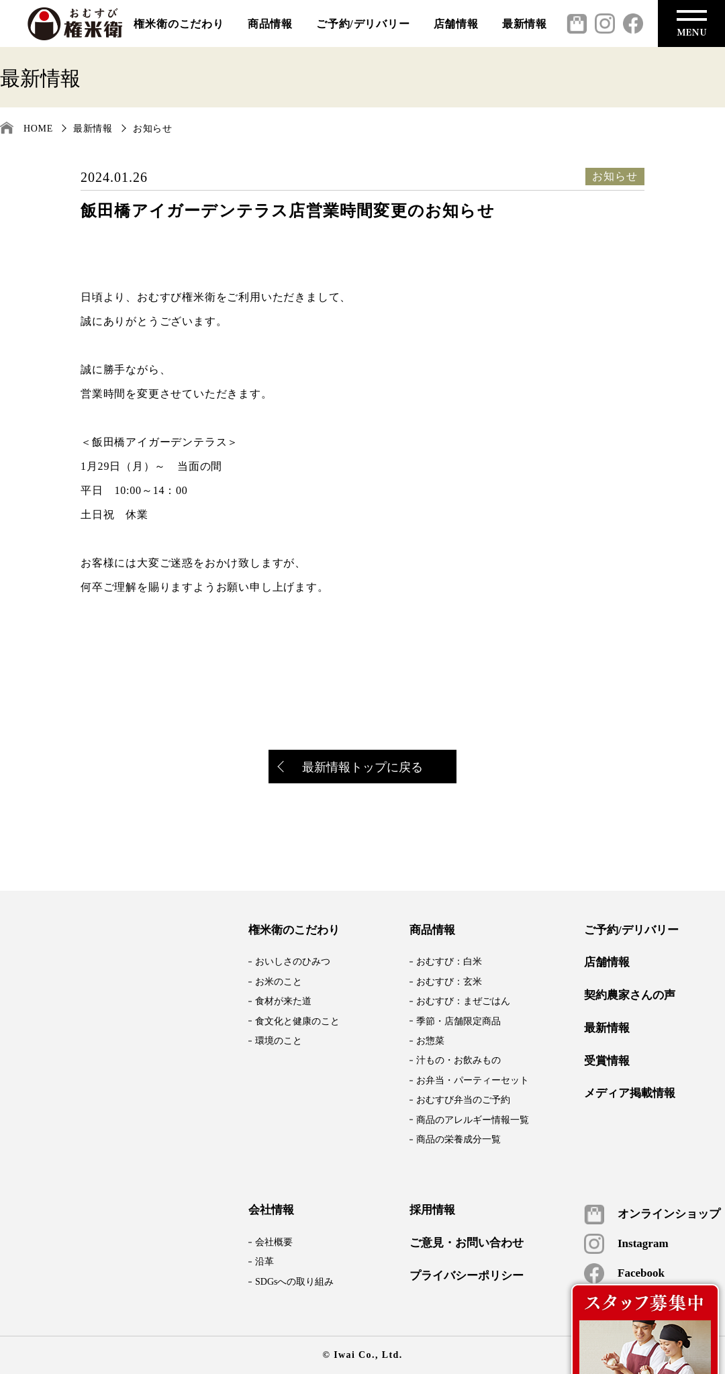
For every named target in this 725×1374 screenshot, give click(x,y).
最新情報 (524, 24)
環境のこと (278, 1041)
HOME (38, 129)
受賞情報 (607, 1061)
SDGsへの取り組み (294, 1282)
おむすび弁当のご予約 (463, 1100)
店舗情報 (456, 24)
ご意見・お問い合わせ (466, 1243)
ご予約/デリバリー (363, 24)
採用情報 (432, 1210)
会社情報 (271, 1210)
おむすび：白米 (449, 961)
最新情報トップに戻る (351, 768)
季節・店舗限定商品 (458, 1021)
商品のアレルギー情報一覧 (472, 1120)
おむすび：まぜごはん (463, 1001)
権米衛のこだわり (179, 24)
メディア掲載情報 (629, 1093)
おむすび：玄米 (449, 982)
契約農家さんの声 (629, 995)
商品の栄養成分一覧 (458, 1139)
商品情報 (270, 24)
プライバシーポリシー (466, 1276)
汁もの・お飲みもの (458, 1060)
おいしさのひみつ (292, 961)
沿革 (264, 1262)
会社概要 (274, 1242)
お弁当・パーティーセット (472, 1080)
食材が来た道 (283, 1001)
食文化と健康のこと (297, 1021)
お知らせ (153, 129)
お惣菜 (430, 1041)
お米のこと (278, 982)
